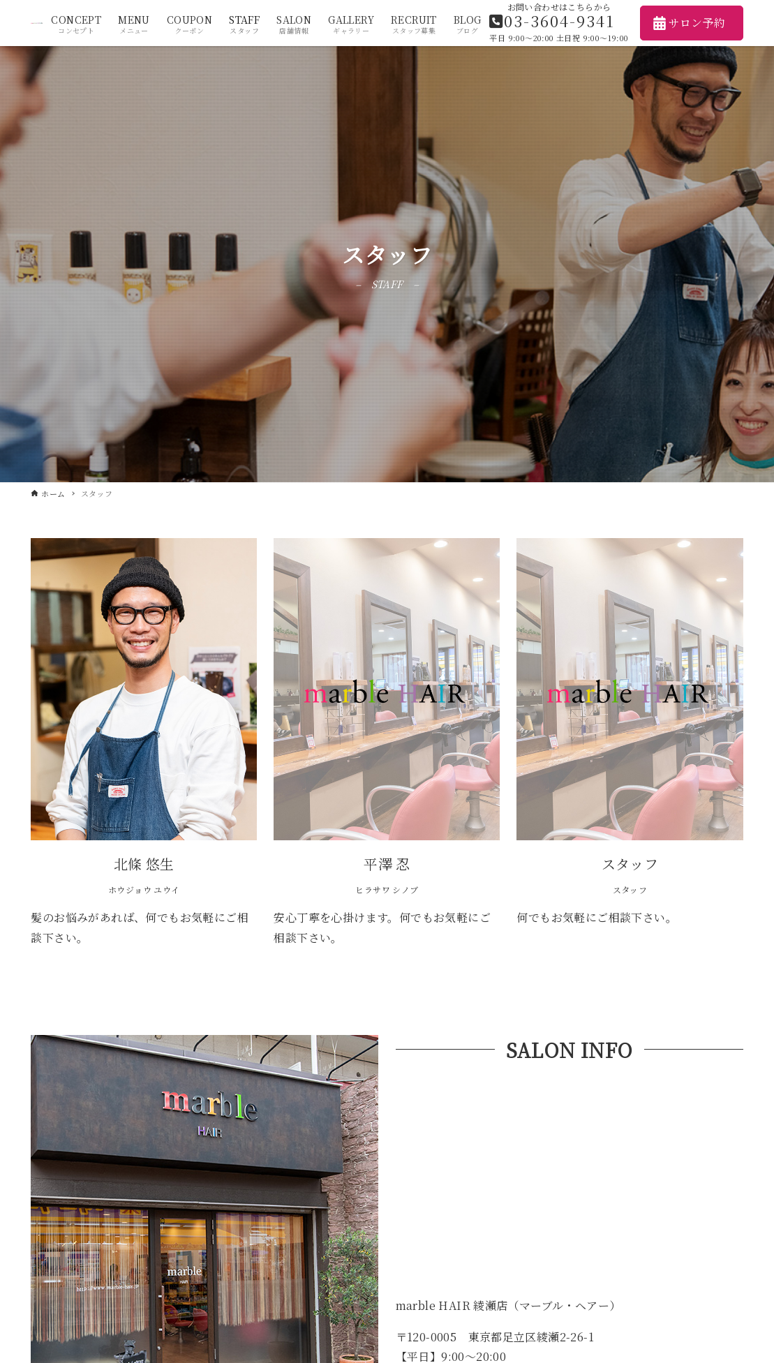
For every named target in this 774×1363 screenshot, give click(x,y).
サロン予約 (689, 23)
